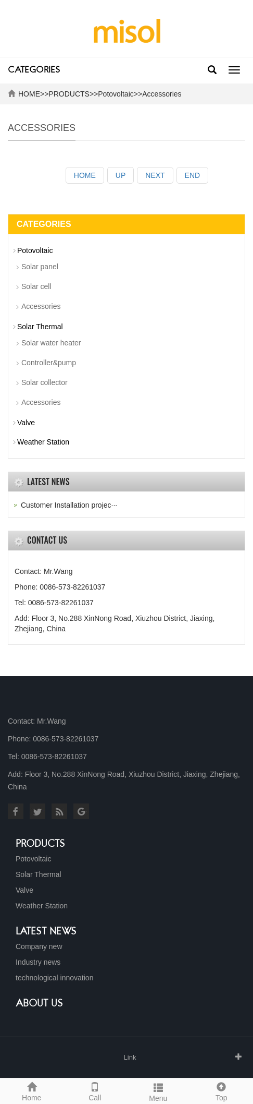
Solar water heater (51, 343)
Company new (39, 946)
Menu (158, 1090)
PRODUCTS (69, 94)
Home (32, 1090)
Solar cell (36, 286)
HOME (29, 94)
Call (95, 1090)
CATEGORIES (34, 70)
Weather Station (43, 442)
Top (222, 1090)
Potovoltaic (115, 94)
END (192, 175)
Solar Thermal (40, 326)
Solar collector (44, 382)
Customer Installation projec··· (69, 505)
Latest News (46, 932)
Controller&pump (48, 362)
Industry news (38, 962)
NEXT (155, 175)
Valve (26, 422)
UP (120, 175)
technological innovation (54, 978)
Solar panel (39, 266)
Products (40, 844)
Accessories (161, 94)
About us (39, 1004)
